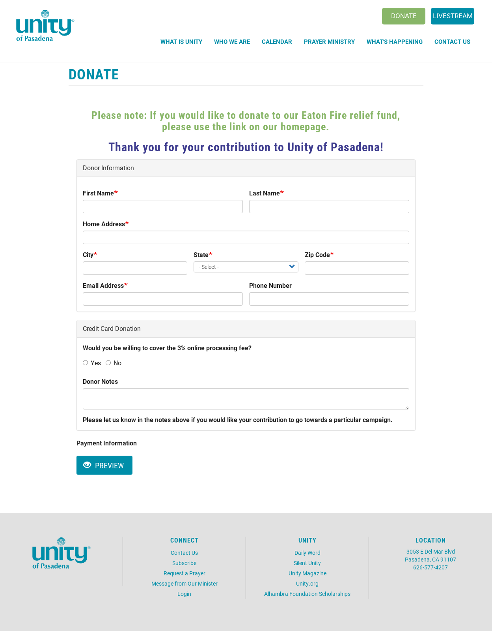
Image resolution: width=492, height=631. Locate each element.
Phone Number (270, 285)
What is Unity (181, 41)
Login (184, 593)
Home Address (104, 224)
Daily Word (307, 552)
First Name (98, 193)
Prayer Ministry (329, 41)
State (201, 254)
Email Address (103, 285)
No (113, 363)
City (88, 254)
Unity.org (307, 583)
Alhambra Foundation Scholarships (307, 593)
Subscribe (184, 563)
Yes (92, 363)
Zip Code (317, 254)
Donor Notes (100, 381)
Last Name (264, 193)
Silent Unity (307, 563)
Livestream (453, 15)
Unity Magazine (307, 573)
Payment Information (106, 443)
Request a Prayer (184, 573)
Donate (404, 15)
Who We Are (232, 41)
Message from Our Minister (184, 583)
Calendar (277, 41)
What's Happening (395, 41)
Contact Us (452, 41)
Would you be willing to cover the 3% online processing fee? (167, 348)
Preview (103, 465)
